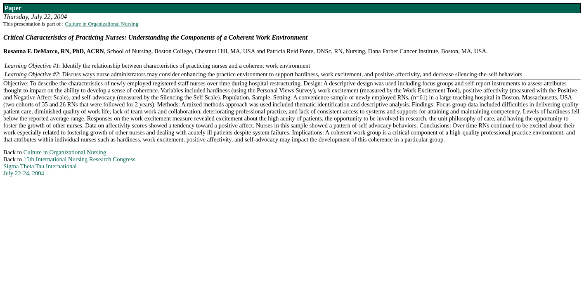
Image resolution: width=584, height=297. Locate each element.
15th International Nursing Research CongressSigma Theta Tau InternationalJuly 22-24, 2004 (69, 166)
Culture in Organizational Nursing (101, 24)
